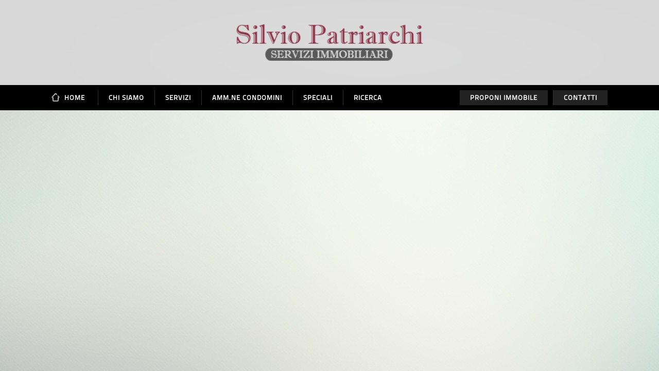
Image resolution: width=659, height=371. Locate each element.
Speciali (318, 98)
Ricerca (368, 98)
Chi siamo (126, 98)
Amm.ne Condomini (247, 98)
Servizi (178, 98)
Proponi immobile (503, 98)
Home (74, 98)
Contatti (580, 98)
